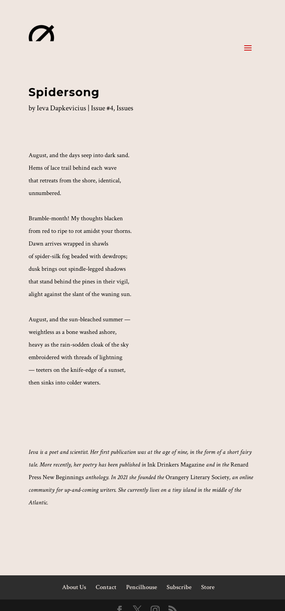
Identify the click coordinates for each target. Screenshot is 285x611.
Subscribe (179, 587)
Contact (106, 587)
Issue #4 (102, 108)
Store (207, 587)
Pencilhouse (141, 587)
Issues (125, 108)
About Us (74, 587)
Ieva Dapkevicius (61, 108)
